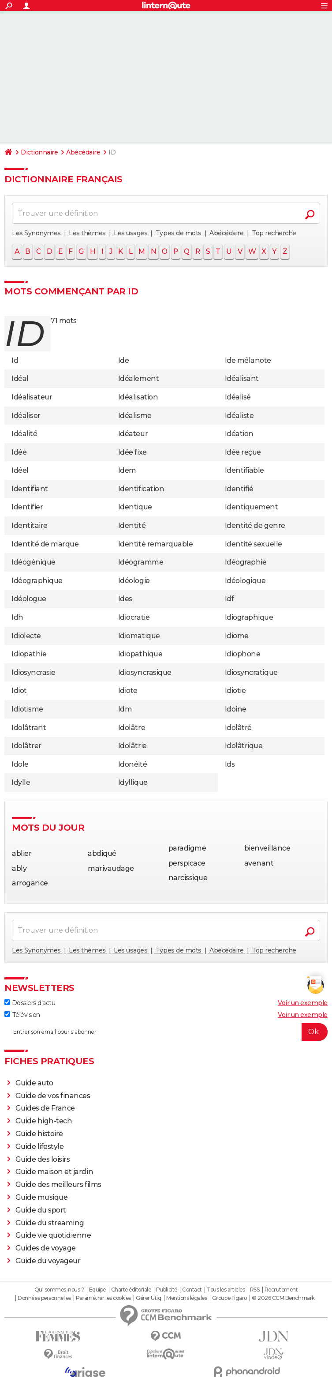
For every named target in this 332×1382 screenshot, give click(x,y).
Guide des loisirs (42, 1159)
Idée (18, 452)
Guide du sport (40, 1210)
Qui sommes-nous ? (59, 1290)
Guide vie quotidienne (53, 1235)
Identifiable (244, 470)
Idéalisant (242, 378)
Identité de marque (44, 544)
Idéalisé (238, 397)
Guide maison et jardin (54, 1171)
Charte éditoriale (131, 1290)
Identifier (27, 507)
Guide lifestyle (39, 1146)
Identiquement (251, 507)
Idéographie (246, 562)
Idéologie (134, 580)
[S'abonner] (166, 1032)
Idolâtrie (132, 746)
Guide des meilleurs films (58, 1184)
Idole (20, 764)
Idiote (128, 690)
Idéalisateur (31, 397)
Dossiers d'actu (29, 1003)
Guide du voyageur (48, 1261)
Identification (141, 489)
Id (14, 360)
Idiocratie (133, 617)
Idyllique (133, 782)
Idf (229, 599)
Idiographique (249, 617)
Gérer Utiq (148, 1298)
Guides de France (45, 1108)
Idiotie (235, 690)
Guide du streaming (49, 1223)
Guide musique (41, 1197)
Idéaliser (26, 415)
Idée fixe (132, 452)
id (24, 333)
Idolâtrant (28, 727)
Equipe (97, 1290)
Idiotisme (27, 709)
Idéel (20, 470)
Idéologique (245, 580)
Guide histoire (39, 1134)
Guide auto (34, 1083)
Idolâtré (238, 727)
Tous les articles (226, 1290)
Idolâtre (131, 727)
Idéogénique (33, 562)
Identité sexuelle (253, 544)
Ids (230, 764)
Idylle (20, 782)
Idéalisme (135, 415)
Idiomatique (139, 636)
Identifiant (29, 489)
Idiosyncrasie (33, 672)
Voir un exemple (303, 1003)
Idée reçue (243, 452)
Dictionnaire (39, 152)
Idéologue (28, 599)
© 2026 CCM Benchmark (283, 1298)
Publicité (166, 1290)
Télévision (22, 1015)
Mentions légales (186, 1298)
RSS (255, 1290)
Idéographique (37, 580)
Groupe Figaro (229, 1298)
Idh (17, 617)
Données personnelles (44, 1298)
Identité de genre (255, 525)
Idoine (235, 709)
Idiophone (243, 654)
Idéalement (138, 378)
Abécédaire (83, 152)
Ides (125, 599)
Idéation (239, 433)
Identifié (239, 489)
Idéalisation (138, 397)
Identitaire (29, 525)
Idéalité (24, 433)
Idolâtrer (26, 746)
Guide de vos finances (52, 1096)
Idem (127, 470)
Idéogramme (140, 562)
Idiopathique (140, 654)
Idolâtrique (244, 746)
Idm (125, 709)
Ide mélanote (248, 360)
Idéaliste (239, 415)
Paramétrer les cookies (103, 1298)
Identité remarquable (155, 544)
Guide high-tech (43, 1121)
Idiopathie (28, 654)
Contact (192, 1290)
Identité (131, 525)
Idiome (237, 636)
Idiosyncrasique (145, 672)
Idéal (20, 378)
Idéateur (133, 433)
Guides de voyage (45, 1248)
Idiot (19, 690)
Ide (123, 360)
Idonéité (132, 764)
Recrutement (281, 1290)
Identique (135, 507)
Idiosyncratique (251, 672)
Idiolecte (26, 636)
